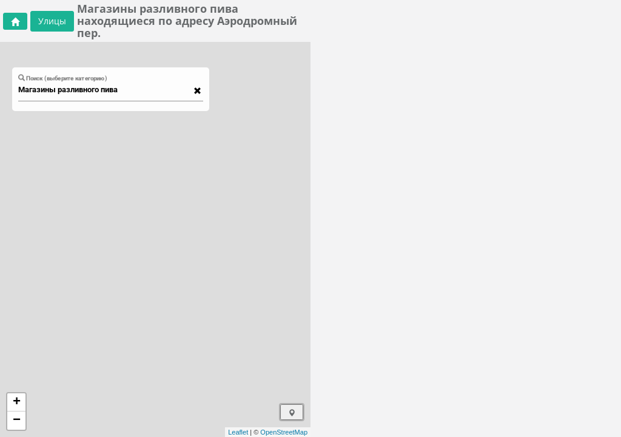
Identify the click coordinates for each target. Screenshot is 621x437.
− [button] (17, 421)
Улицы (52, 21)
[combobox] (105, 90)
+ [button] (17, 402)
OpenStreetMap (283, 432)
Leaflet (238, 432)
